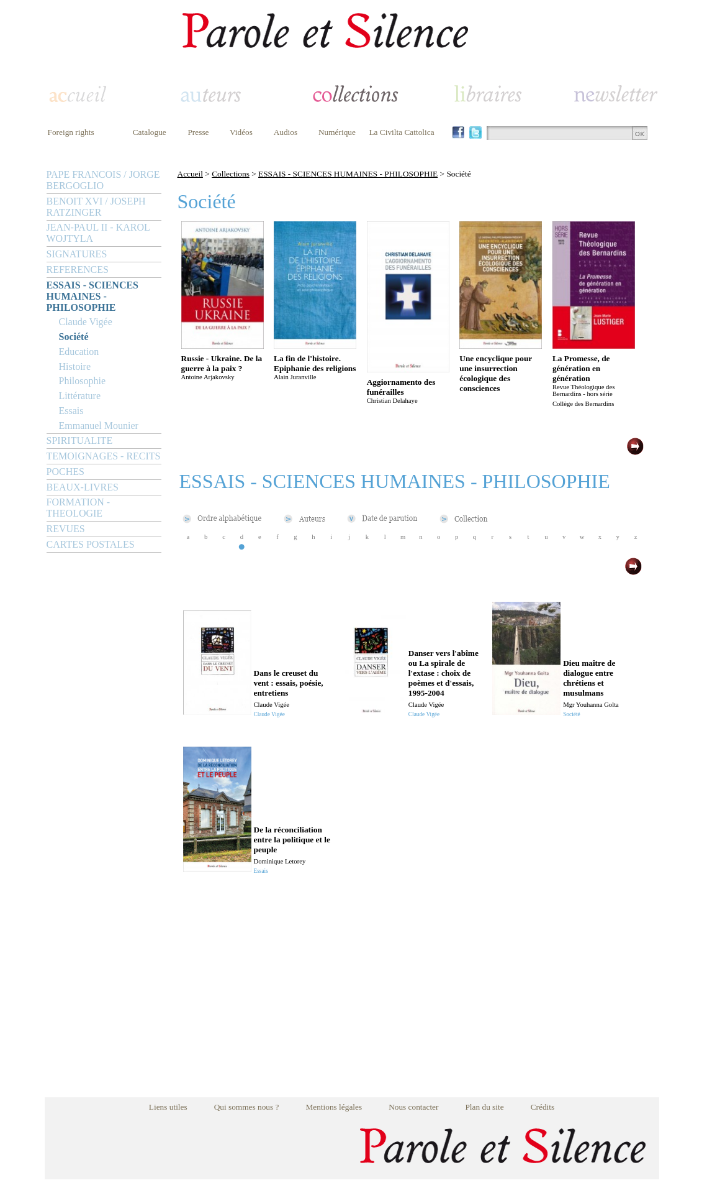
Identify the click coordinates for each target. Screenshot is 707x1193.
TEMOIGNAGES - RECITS (104, 456)
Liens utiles (168, 1107)
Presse (198, 132)
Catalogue (149, 132)
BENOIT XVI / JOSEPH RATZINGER (96, 207)
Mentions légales (333, 1107)
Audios (286, 132)
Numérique (337, 132)
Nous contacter (413, 1107)
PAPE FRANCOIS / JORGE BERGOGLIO (103, 180)
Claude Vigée (85, 321)
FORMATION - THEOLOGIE (78, 507)
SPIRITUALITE (80, 440)
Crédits (543, 1107)
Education (79, 351)
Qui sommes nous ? (246, 1107)
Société (74, 336)
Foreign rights (71, 132)
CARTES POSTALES (91, 544)
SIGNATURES (77, 254)
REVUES (66, 528)
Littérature (80, 395)
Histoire (75, 366)
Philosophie (82, 380)
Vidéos (241, 132)
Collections (231, 173)
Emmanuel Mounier (98, 425)
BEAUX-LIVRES (83, 487)
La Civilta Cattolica (401, 132)
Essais (71, 410)
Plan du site (484, 1107)
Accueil (190, 173)
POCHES (65, 471)
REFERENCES (78, 269)
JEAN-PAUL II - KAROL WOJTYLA (98, 233)
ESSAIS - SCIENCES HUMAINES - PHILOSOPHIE (93, 296)
